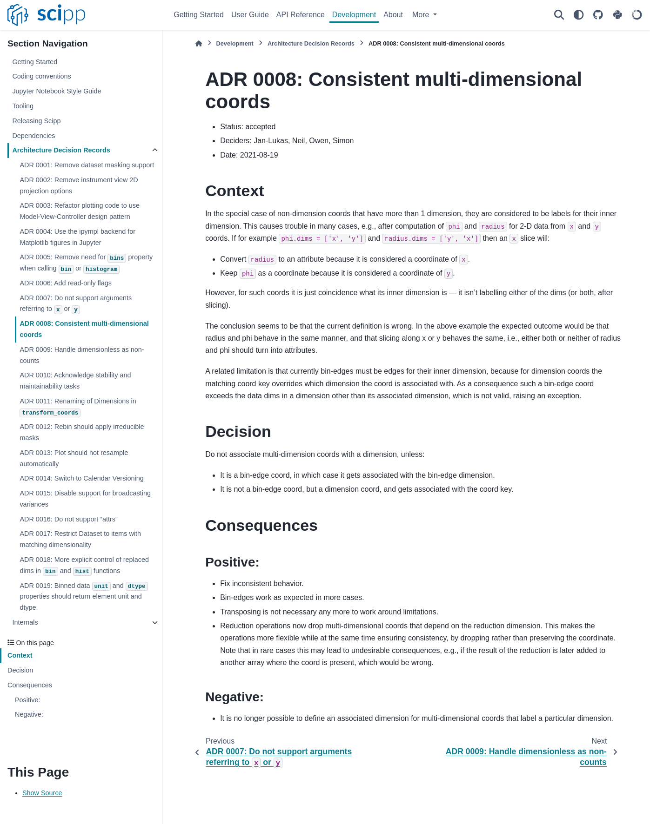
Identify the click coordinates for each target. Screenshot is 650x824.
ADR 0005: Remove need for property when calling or (86, 263)
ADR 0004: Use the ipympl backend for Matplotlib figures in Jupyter (77, 237)
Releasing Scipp (36, 121)
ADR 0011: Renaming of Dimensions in (78, 407)
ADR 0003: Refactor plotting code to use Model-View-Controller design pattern (80, 211)
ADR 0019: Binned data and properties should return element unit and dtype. (83, 597)
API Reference (300, 15)
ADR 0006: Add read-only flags (66, 283)
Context (20, 655)
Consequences (29, 685)
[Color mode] (578, 15)
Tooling (23, 106)
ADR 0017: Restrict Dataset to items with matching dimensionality (80, 539)
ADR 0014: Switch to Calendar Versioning (81, 478)
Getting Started (199, 15)
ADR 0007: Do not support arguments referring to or (76, 304)
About (393, 15)
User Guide (250, 15)
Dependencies (33, 135)
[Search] (558, 15)
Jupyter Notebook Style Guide (56, 91)
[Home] (198, 43)
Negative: (29, 714)
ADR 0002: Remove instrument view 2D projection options (79, 185)
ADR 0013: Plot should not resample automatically (74, 458)
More (421, 15)
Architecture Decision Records (61, 150)
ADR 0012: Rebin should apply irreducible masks (82, 432)
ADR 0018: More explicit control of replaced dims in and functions (84, 566)
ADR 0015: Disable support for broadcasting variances (85, 498)
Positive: (27, 700)
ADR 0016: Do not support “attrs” (68, 519)
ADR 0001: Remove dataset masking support (87, 165)
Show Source (42, 793)
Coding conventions (41, 76)
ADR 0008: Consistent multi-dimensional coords (84, 329)
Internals (25, 622)
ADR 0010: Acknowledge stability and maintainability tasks (75, 380)
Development (354, 15)
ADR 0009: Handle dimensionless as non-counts (82, 355)
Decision (20, 670)
